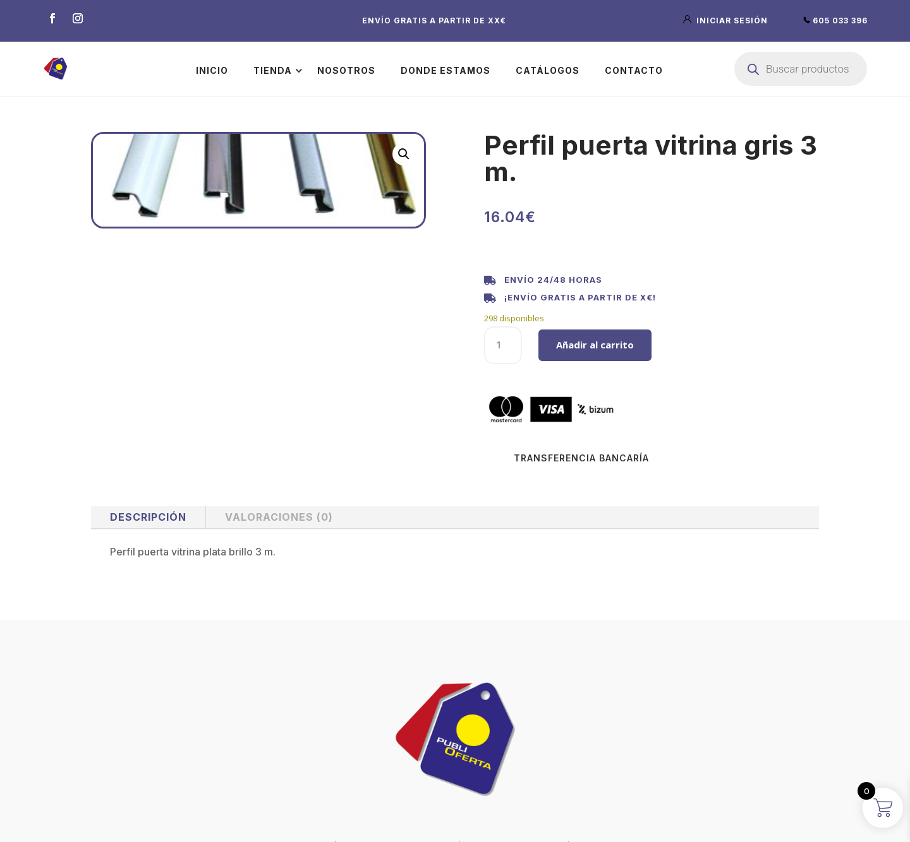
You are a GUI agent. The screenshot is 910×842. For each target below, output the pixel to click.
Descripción (148, 517)
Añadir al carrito (595, 344)
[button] (403, 154)
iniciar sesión (726, 20)
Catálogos (547, 70)
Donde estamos (445, 70)
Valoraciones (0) (279, 517)
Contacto (634, 70)
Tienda (272, 70)
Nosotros (346, 70)
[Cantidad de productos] (503, 345)
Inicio (212, 70)
